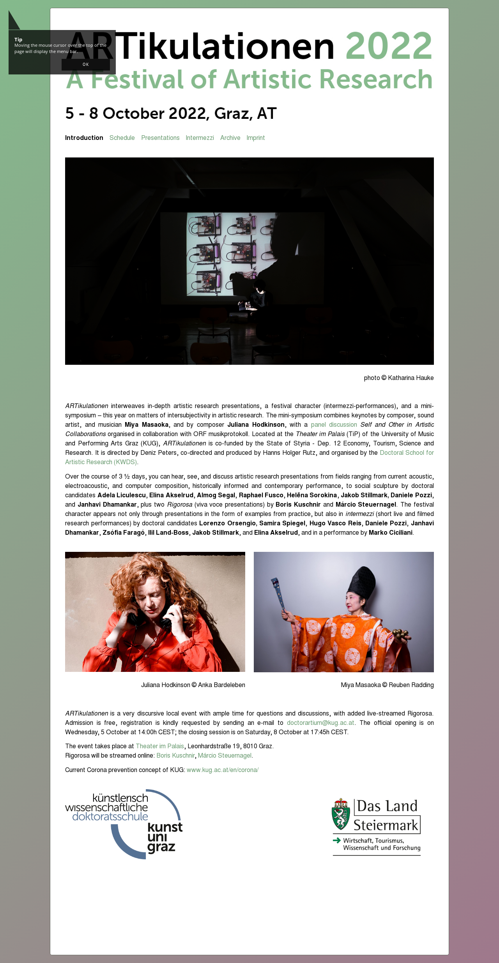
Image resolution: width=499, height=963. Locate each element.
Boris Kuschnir (175, 756)
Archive (230, 138)
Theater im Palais (160, 747)
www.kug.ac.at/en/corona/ (222, 770)
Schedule (122, 138)
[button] (86, 65)
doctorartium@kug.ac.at (320, 723)
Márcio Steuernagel (224, 756)
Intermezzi (200, 138)
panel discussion (334, 425)
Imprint (255, 138)
